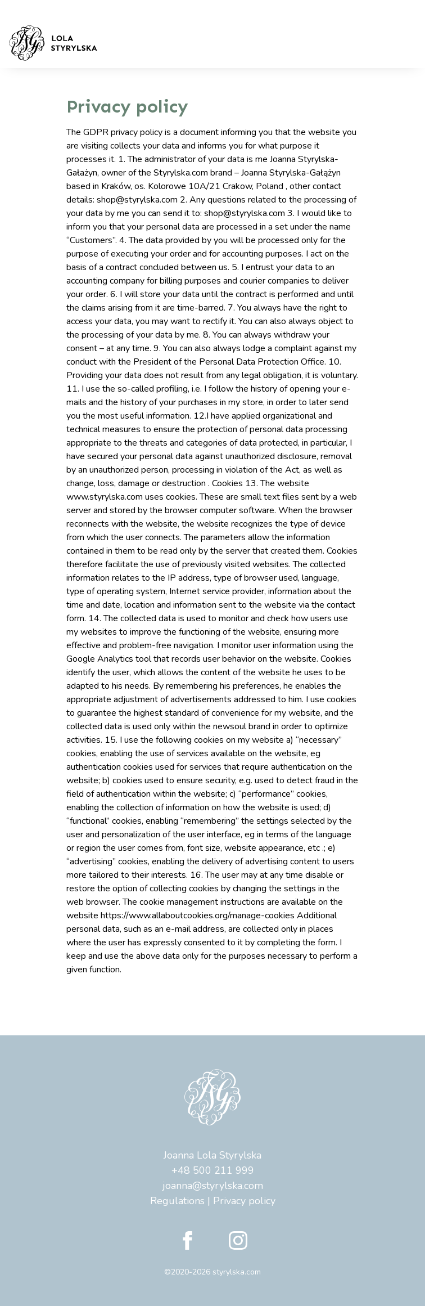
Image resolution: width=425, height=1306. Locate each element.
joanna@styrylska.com (212, 1185)
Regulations (177, 1201)
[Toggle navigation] (401, 43)
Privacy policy (244, 1201)
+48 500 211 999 (212, 1170)
